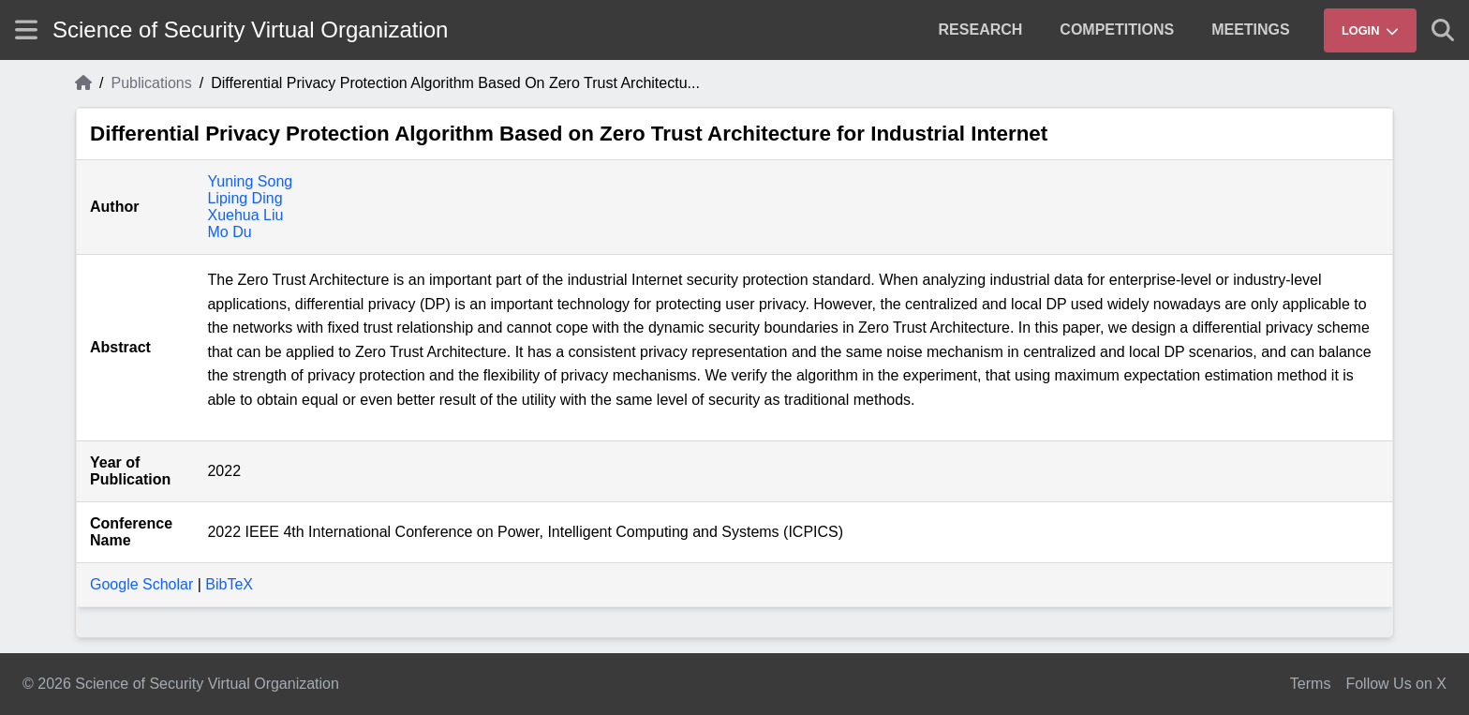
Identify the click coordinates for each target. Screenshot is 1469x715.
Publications (151, 83)
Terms (1310, 684)
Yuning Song (249, 181)
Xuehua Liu (245, 215)
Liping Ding (244, 198)
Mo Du (229, 232)
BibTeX (229, 584)
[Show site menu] (26, 29)
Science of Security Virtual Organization (250, 29)
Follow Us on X (1396, 684)
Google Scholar (141, 584)
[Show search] (1443, 30)
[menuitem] (981, 30)
